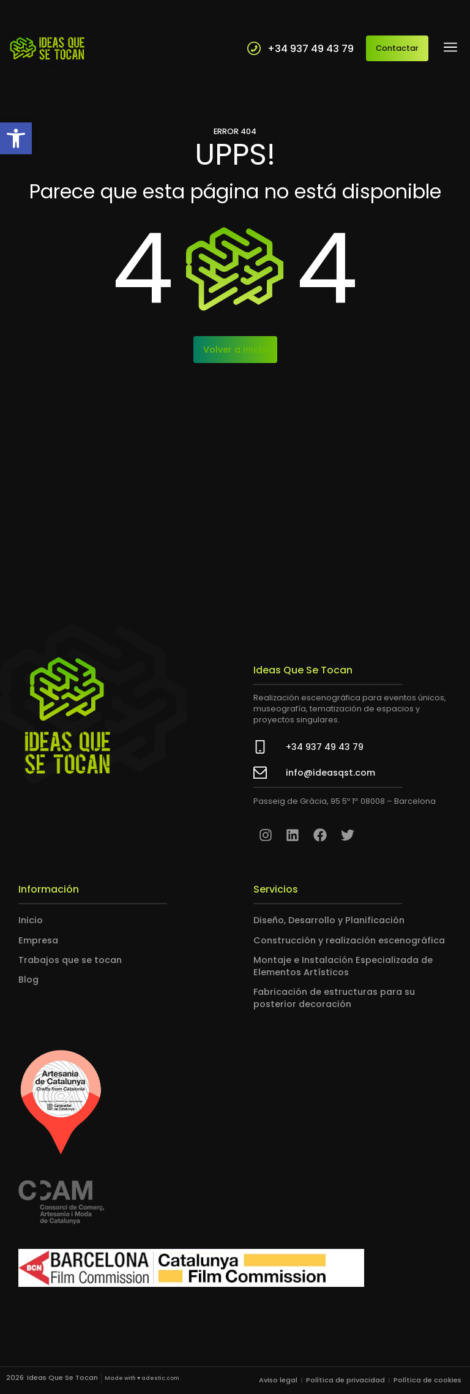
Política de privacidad (345, 1380)
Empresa (38, 940)
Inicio (30, 920)
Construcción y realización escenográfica (349, 940)
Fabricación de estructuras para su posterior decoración (334, 998)
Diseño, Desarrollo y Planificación (329, 920)
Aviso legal (278, 1380)
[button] (16, 138)
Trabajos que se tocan (70, 960)
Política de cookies (427, 1380)
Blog (28, 979)
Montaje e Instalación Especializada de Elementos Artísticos (343, 966)
